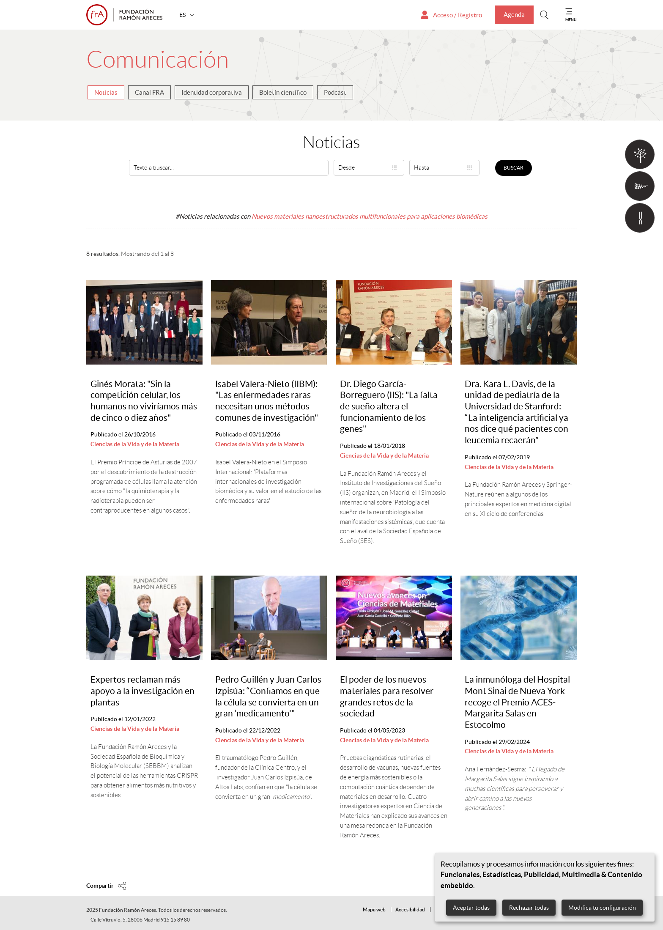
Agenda (514, 14)
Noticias (106, 92)
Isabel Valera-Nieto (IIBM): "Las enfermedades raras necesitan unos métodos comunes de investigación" (266, 400)
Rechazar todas (529, 907)
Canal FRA (149, 92)
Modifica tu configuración (602, 907)
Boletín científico (283, 92)
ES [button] (183, 14)
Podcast (335, 92)
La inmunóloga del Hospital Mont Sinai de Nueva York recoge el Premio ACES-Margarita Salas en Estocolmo (517, 702)
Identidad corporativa (211, 92)
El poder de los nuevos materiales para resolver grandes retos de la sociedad (386, 696)
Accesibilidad (410, 909)
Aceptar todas (471, 907)
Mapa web (374, 909)
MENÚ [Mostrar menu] (571, 19)
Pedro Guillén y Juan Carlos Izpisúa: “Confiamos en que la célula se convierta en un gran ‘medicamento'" (268, 696)
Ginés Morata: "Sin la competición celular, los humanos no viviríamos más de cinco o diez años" (143, 400)
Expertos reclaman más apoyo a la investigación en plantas (142, 691)
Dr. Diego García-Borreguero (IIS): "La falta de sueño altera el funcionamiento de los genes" (389, 406)
